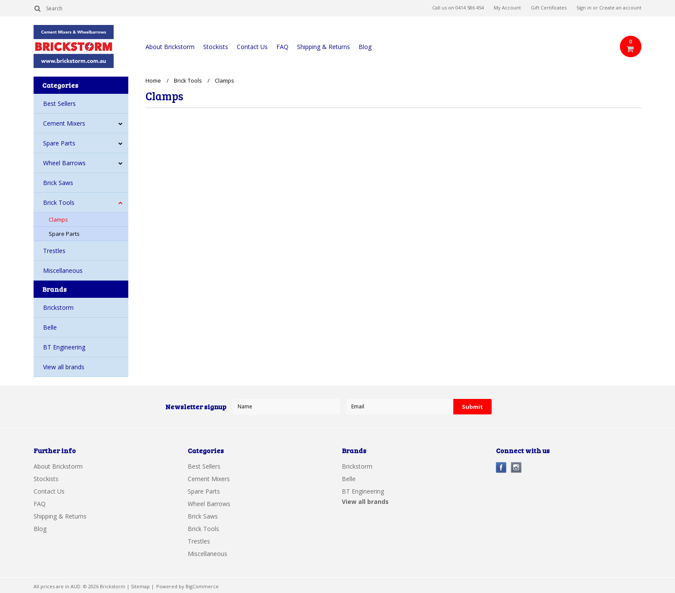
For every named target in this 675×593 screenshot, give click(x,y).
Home (153, 80)
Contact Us (252, 47)
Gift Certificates (549, 8)
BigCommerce (202, 586)
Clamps (58, 219)
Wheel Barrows (64, 163)
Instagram (516, 467)
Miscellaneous (63, 270)
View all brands (63, 367)
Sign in (583, 8)
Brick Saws (58, 183)
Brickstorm (58, 307)
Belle (50, 327)
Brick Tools (58, 202)
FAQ (282, 47)
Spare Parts (59, 143)
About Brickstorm (170, 47)
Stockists (215, 47)
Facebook (501, 467)
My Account (507, 8)
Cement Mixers (64, 123)
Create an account (620, 8)
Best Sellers (59, 103)
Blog (365, 47)
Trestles (54, 251)
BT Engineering (64, 347)
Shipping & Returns (323, 47)
